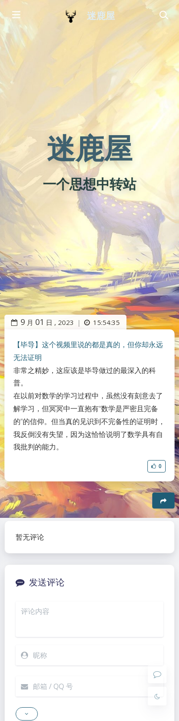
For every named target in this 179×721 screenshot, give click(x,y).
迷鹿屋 (101, 16)
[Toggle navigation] (163, 15)
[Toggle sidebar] (15, 15)
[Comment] (157, 674)
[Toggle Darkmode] (157, 696)
